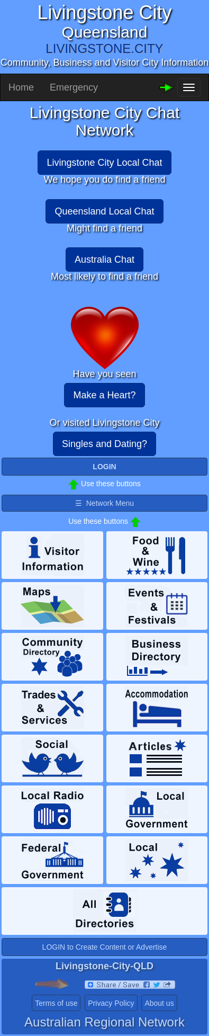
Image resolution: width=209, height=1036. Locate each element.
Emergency (74, 87)
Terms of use (56, 1003)
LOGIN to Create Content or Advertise (104, 947)
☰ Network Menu (104, 503)
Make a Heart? (104, 395)
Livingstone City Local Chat (104, 162)
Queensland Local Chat (104, 211)
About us (159, 1003)
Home (21, 87)
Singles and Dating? (104, 444)
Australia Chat (104, 259)
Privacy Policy (111, 1003)
